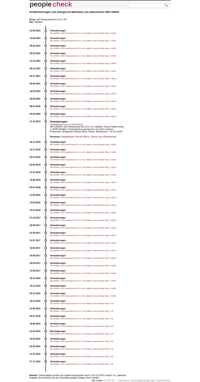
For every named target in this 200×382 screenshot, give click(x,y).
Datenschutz (163, 380)
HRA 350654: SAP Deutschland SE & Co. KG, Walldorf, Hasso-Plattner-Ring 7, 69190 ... (84, 33)
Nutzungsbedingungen (143, 380)
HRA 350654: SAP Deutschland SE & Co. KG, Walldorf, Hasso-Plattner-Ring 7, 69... (82, 304)
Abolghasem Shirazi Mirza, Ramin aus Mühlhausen (88, 136)
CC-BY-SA (109, 380)
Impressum (123, 380)
